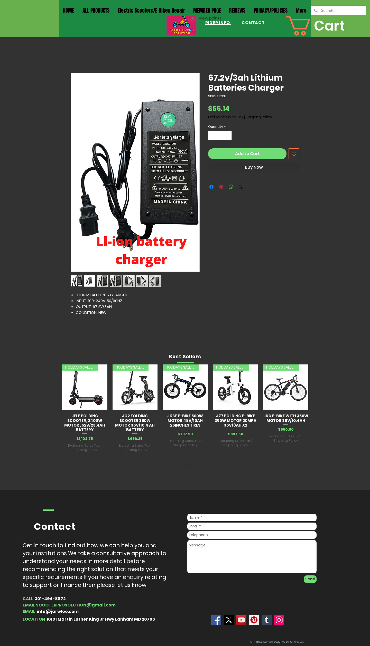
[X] (229, 620)
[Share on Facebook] (211, 187)
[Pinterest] (254, 620)
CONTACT (252, 23)
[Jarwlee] (216, 620)
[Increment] (228, 135)
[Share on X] (241, 187)
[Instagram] (279, 620)
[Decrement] (212, 135)
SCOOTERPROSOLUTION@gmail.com (76, 605)
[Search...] (338, 10)
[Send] (310, 579)
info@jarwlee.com (58, 611)
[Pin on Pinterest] (221, 187)
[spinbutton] (220, 135)
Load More (185, 465)
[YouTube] (241, 620)
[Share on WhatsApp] (231, 187)
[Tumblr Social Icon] (267, 620)
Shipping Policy (259, 117)
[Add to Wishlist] (294, 153)
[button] (323, 26)
